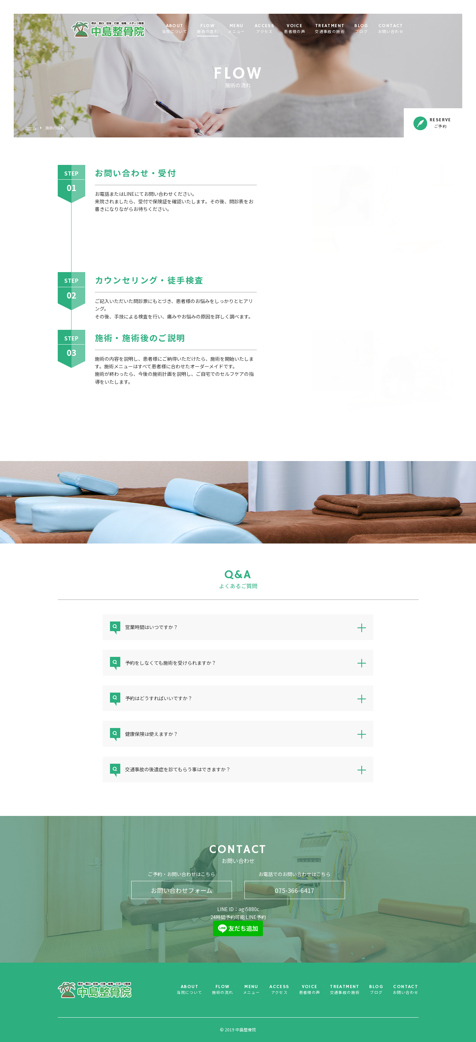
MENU (236, 29)
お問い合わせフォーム (181, 890)
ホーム (30, 128)
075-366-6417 (294, 890)
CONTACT (390, 29)
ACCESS (264, 29)
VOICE (294, 29)
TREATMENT (330, 29)
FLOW (207, 29)
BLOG (361, 29)
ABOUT (174, 29)
